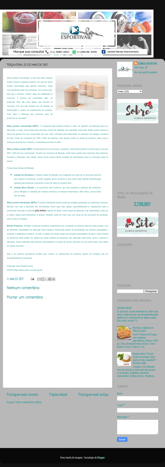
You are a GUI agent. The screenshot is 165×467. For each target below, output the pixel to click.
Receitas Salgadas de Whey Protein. (143, 329)
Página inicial (58, 394)
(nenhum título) (124, 308)
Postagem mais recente (22, 394)
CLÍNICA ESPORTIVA (147, 63)
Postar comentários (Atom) (28, 402)
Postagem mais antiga (93, 394)
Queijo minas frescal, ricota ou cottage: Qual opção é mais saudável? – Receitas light (145, 358)
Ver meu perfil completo (145, 72)
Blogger (101, 457)
